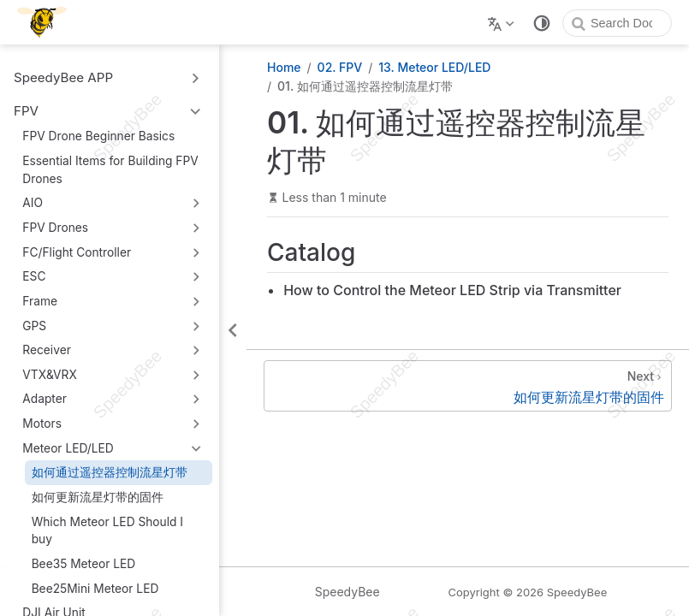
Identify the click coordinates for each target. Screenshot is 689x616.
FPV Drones (55, 227)
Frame (39, 301)
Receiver (46, 350)
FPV (26, 111)
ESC (33, 276)
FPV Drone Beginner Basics (98, 136)
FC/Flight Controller (76, 252)
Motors (42, 423)
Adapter (44, 399)
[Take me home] (47, 22)
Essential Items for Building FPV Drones (110, 170)
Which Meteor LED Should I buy (107, 531)
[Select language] (502, 22)
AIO (32, 203)
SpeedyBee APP (63, 77)
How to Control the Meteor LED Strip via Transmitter (452, 290)
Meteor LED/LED (67, 448)
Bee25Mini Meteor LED (95, 588)
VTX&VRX (49, 375)
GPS (34, 326)
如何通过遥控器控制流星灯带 (109, 472)
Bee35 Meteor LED (84, 564)
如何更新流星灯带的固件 (97, 497)
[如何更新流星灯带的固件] (468, 386)
